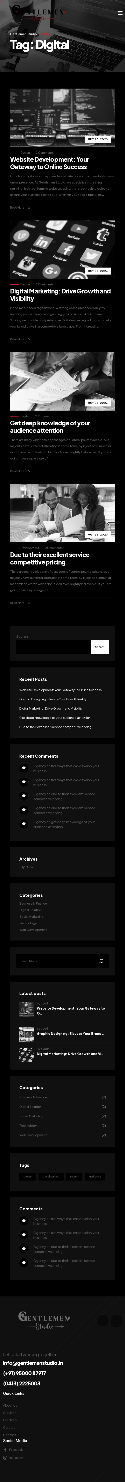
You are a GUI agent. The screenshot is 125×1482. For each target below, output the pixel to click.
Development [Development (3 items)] (51, 1176)
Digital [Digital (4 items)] (74, 1176)
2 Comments (45, 152)
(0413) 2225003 (21, 1383)
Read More (20, 207)
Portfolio (10, 1420)
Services (9, 1412)
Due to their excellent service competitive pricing (49, 558)
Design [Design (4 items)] (27, 1176)
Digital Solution (30, 910)
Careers (9, 1427)
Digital (25, 416)
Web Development (33, 929)
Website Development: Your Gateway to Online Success (49, 163)
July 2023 (26, 867)
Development (30, 547)
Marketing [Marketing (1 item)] (95, 1176)
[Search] (101, 961)
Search (22, 636)
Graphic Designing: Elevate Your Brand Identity (52, 699)
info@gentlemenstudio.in (33, 1362)
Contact (9, 1435)
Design (25, 152)
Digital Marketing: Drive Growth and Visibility (60, 294)
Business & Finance (33, 903)
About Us (10, 1405)
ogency (39, 766)
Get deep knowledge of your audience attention (50, 426)
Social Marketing (31, 916)
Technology (28, 923)
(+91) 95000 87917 (24, 1373)
